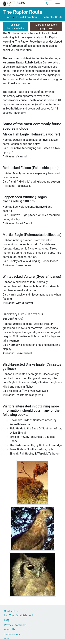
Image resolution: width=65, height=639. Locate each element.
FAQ (6, 620)
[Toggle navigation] (57, 3)
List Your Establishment (18, 615)
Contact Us (11, 611)
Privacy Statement (15, 625)
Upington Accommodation (16, 26)
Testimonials (12, 634)
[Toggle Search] (48, 3)
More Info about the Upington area (46, 26)
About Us (9, 629)
